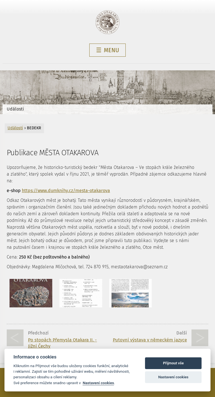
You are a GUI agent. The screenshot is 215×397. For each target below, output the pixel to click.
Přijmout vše (173, 363)
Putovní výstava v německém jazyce (150, 340)
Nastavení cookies (98, 383)
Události (15, 109)
